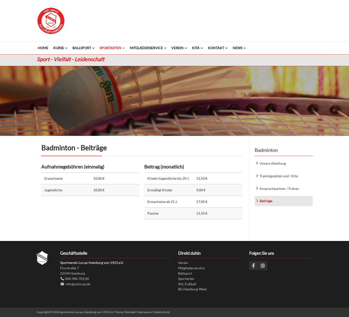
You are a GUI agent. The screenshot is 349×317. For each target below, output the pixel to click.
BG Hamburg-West (192, 289)
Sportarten (186, 279)
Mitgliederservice (191, 268)
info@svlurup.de (78, 284)
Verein (183, 263)
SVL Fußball (187, 284)
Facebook (253, 265)
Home (119, 312)
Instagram (262, 265)
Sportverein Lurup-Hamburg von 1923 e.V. (50, 20)
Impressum (144, 312)
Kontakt (130, 312)
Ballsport (185, 273)
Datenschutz (162, 312)
